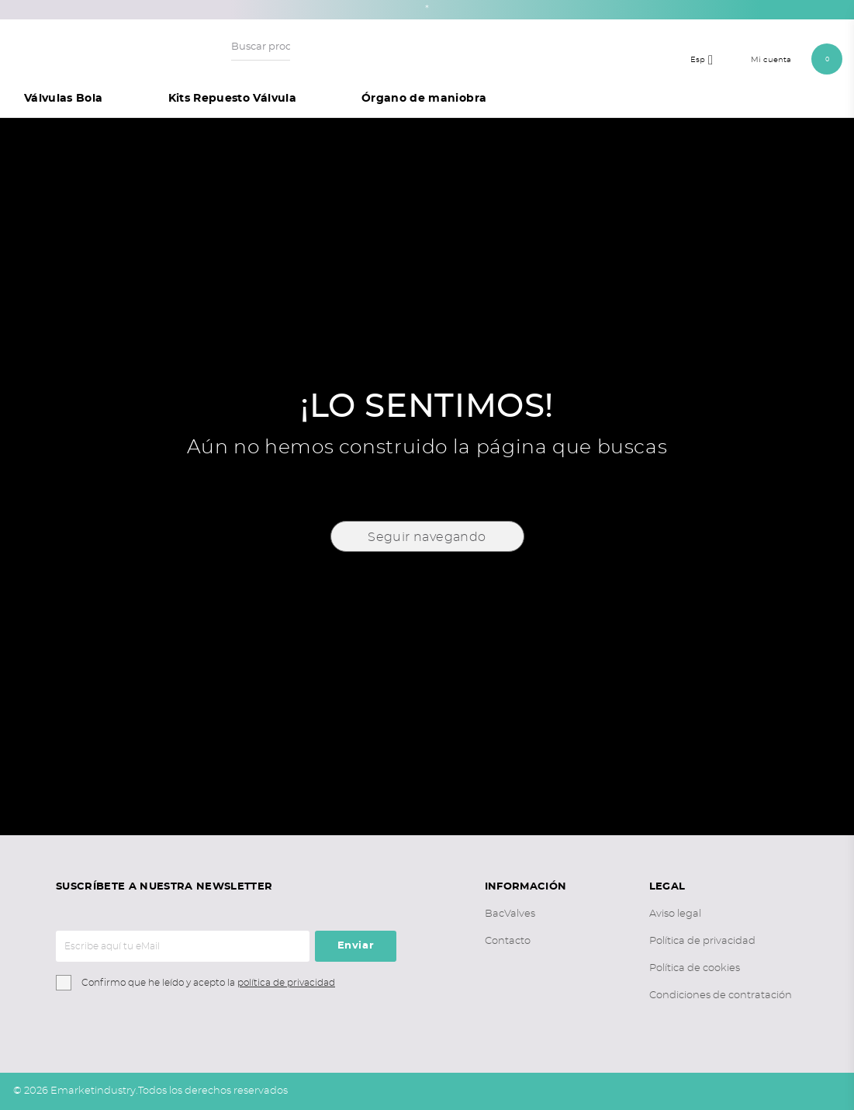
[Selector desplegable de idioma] (705, 59)
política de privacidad (286, 982)
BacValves (510, 914)
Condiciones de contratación (720, 995)
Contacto (508, 941)
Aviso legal (675, 914)
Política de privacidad (702, 941)
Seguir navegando (427, 537)
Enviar (356, 946)
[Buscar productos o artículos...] (260, 47)
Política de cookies (694, 968)
